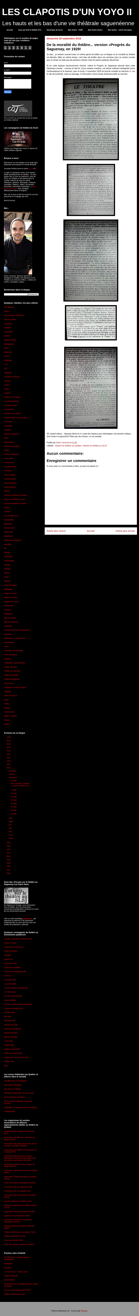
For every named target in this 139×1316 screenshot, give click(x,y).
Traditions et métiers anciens (15, 687)
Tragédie (7, 691)
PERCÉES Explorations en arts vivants (19, 1093)
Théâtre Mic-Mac (10, 667)
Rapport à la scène (11, 602)
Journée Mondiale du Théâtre (15, 503)
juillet (11, 821)
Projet (6, 577)
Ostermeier (8, 557)
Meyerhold (8, 524)
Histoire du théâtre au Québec (68, 446)
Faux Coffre (8, 458)
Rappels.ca (28, 919)
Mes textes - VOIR (75, 30)
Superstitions (9, 642)
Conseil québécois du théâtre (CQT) (18, 1201)
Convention (8, 422)
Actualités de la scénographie (15, 1081)
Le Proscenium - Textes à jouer (16, 1272)
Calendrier (8, 373)
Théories (7, 659)
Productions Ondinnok (12, 1029)
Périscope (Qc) (10, 1021)
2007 (9, 870)
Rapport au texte (10, 593)
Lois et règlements (11, 516)
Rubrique (7, 610)
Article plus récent (56, 531)
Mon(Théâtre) (9, 1280)
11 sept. (14, 797)
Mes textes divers (95, 30)
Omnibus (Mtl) (9, 1012)
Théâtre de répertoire (12, 671)
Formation (8, 471)
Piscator (7, 565)
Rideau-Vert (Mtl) (10, 1037)
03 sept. (14, 810)
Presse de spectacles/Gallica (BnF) (17, 1290)
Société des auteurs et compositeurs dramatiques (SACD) (18, 1221)
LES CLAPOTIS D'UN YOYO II (67, 12)
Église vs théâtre (10, 716)
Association (8, 332)
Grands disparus (10, 483)
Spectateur (8, 634)
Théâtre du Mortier (11, 675)
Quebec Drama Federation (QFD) (17, 1216)
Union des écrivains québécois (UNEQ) (19, 1244)
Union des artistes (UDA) (13, 1240)
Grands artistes (10, 479)
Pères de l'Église (10, 585)
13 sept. (14, 790)
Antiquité (7, 328)
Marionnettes (9, 520)
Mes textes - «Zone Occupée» (120, 30)
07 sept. (14, 800)
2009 (9, 863)
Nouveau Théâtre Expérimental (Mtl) (18, 1004)
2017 (9, 764)
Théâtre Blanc (9, 1045)
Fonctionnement (10, 467)
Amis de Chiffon (10, 319)
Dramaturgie (9, 442)
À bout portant (9, 712)
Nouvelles (8, 544)
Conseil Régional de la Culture (15, 418)
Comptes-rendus (10, 405)
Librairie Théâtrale (11, 1276)
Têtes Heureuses (10, 696)
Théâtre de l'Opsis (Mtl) (13, 1053)
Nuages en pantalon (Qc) (13, 1008)
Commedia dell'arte (11, 401)
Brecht (6, 356)
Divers (6, 438)
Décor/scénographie (11, 446)
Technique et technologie (13, 651)
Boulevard (8, 352)
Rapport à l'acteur (11, 597)
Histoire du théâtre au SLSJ (95, 446)
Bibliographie (9, 344)
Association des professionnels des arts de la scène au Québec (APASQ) (20, 1145)
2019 (9, 761)
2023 (9, 747)
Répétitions (8, 614)
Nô (5, 548)
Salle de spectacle (11, 622)
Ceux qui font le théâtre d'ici (29, 30)
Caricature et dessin (11, 377)
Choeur (7, 389)
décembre (13, 771)
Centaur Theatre (10, 943)
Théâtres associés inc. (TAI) (14, 1236)
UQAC (6, 700)
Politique (7, 569)
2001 (9, 873)
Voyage (7, 708)
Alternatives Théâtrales (13, 1085)
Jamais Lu (8, 976)
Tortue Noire (8, 683)
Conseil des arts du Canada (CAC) (17, 1191)
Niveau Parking (10, 1000)
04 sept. (14, 807)
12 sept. (14, 793)
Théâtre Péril (9, 1061)
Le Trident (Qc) (10, 992)
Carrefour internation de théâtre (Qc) (18, 939)
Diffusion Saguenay (11, 434)
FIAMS (6, 450)
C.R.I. (6, 364)
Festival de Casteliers (12, 967)
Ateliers (7, 336)
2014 (9, 846)
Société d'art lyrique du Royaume (17, 630)
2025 (9, 741)
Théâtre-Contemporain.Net (14, 1294)
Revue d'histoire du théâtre (14, 1097)
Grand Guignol (9, 475)
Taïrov (6, 647)
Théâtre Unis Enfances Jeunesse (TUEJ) (19, 1232)
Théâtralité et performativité (14, 663)
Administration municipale (14, 315)
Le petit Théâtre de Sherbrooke (16, 988)
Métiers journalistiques (12, 540)
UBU (6, 1066)
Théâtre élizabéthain (12, 679)
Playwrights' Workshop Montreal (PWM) (19, 1212)
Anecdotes (8, 324)
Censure (7, 381)
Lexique (7, 512)
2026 (9, 737)
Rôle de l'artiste (10, 618)
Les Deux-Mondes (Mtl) (13, 996)
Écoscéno (8, 1268)
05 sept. (14, 803)
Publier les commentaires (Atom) (97, 538)
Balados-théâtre (10, 340)
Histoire (7, 491)
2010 (9, 860)
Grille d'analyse (10, 487)
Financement (9, 463)
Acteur (6, 311)
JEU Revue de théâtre (12, 1089)
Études (6, 724)
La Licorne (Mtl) (10, 984)
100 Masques (9, 307)
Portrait (7, 573)
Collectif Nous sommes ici (14, 947)
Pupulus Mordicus (11, 1033)
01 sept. (14, 814)
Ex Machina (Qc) (10, 963)
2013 (9, 849)
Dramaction (8, 1264)
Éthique (7, 720)
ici (130, 71)
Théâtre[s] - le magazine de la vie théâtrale (20, 1107)
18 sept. (14, 781)
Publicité (7, 581)
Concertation (9, 409)
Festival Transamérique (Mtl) (15, 971)
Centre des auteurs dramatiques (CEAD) (19, 1183)
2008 (9, 866)
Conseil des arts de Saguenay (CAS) (18, 1187)
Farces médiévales (11, 454)
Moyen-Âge (8, 532)
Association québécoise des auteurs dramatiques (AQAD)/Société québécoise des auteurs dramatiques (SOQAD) (20, 1158)
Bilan (6, 348)
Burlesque (8, 360)
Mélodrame (8, 536)
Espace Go (8, 959)
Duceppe (7, 955)
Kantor (6, 507)
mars (11, 835)
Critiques (7, 430)
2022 (9, 751)
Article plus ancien (125, 531)
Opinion (7, 552)
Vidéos (6, 704)
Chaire (6, 385)
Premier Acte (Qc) (11, 1025)
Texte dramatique (10, 655)
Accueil (10, 30)
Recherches (8, 606)
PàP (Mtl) (7, 1016)
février (11, 838)
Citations (7, 393)
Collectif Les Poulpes (12, 397)
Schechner (8, 626)
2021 (9, 754)
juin (10, 825)
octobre (12, 774)
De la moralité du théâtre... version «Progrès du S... (20, 785)
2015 (9, 843)
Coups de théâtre (10, 951)
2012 (9, 853)
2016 (9, 768)
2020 (9, 758)
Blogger (84, 1311)
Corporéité (8, 426)
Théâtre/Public (9, 1111)
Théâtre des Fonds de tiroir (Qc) (16, 1057)
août (11, 818)
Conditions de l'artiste (12, 413)
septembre (13, 778)
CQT (6, 368)
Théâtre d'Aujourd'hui (12, 1049)
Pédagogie (8, 589)
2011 (9, 856)
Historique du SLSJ (55, 30)
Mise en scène (9, 528)
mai (10, 828)
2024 (9, 744)
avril (10, 832)
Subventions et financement (14, 638)
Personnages (9, 561)
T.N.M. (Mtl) (8, 1041)
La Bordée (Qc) (10, 980)
